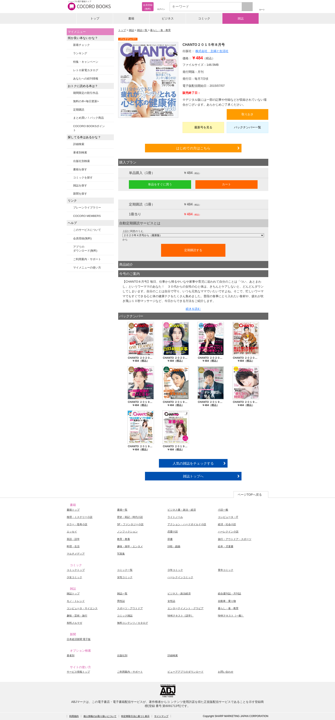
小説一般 (223, 509)
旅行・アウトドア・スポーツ (234, 539)
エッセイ (72, 531)
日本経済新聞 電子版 (79, 639)
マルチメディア (76, 553)
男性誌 (121, 601)
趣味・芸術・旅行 (77, 615)
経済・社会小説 (227, 524)
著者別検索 (80, 152)
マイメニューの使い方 (87, 267)
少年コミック (175, 570)
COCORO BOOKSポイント (89, 128)
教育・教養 (123, 539)
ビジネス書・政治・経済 (182, 509)
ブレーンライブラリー (87, 207)
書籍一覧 (122, 509)
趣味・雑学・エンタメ (130, 546)
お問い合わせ (225, 671)
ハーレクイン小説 (228, 531)
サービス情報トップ (78, 671)
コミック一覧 (125, 570)
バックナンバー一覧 (247, 127)
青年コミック (225, 570)
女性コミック (125, 577)
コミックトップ (76, 570)
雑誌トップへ (193, 476)
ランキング (80, 53)
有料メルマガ (74, 622)
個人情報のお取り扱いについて (99, 716)
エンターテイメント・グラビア (186, 608)
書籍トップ (73, 509)
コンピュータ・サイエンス (82, 608)
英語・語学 (73, 539)
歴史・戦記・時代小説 (130, 517)
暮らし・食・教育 (160, 30)
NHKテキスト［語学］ (180, 615)
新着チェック (81, 44)
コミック (204, 18)
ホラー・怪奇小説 (77, 524)
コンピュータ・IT (228, 517)
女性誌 (171, 601)
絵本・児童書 (225, 546)
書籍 (131, 18)
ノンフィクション (127, 531)
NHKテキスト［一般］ (231, 615)
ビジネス (168, 18)
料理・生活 (73, 546)
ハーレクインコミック (180, 577)
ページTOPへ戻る (250, 494)
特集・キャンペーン (85, 61)
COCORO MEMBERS (87, 216)
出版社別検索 (81, 161)
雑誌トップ (73, 593)
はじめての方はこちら (193, 148)
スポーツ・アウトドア (130, 608)
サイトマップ (161, 716)
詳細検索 (78, 144)
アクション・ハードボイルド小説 (187, 524)
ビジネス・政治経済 (179, 593)
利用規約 (74, 716)
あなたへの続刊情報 (85, 78)
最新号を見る (203, 127)
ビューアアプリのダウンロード (186, 671)
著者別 (70, 655)
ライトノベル (175, 517)
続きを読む (193, 308)
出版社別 (122, 655)
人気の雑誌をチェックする (193, 463)
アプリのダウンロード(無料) (85, 248)
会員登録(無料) (82, 238)
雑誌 (241, 18)
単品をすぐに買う (160, 184)
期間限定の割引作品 (85, 92)
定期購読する (193, 250)
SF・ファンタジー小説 (130, 524)
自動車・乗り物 (227, 601)
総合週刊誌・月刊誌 (229, 593)
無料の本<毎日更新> (86, 101)
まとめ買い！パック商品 (88, 117)
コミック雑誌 (125, 615)
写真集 (121, 553)
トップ (94, 18)
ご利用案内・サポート (87, 259)
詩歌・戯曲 (174, 546)
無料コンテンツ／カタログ (132, 622)
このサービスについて (87, 229)
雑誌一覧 (142, 30)
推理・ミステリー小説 (79, 517)
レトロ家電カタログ (85, 70)
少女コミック (74, 577)
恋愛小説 (173, 531)
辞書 (170, 539)
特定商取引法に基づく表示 (135, 716)
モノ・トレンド (76, 601)
